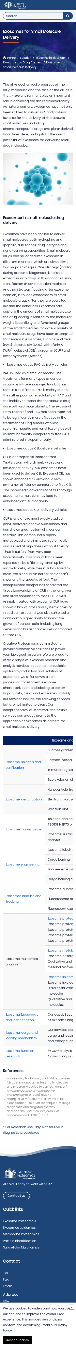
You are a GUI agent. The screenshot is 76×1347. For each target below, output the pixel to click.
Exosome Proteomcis (19, 1221)
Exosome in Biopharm (51, 58)
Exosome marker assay (24, 829)
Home (11, 58)
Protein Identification (19, 1241)
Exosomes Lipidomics (19, 1227)
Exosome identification (24, 799)
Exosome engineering (23, 864)
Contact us (16, 1195)
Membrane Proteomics (21, 1234)
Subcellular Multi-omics (21, 1247)
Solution (26, 58)
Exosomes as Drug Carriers (22, 62)
